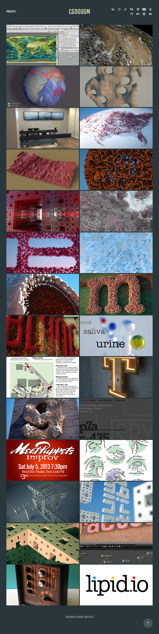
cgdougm (79, 11)
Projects (11, 11)
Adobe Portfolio (85, 617)
